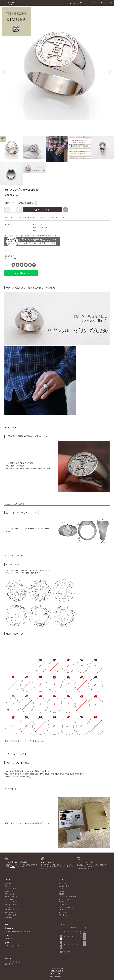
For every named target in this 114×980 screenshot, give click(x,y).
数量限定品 (8, 917)
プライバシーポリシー (66, 899)
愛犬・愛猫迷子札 (10, 912)
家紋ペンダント (9, 891)
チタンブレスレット (10, 896)
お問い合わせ (63, 915)
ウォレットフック (10, 907)
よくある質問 (63, 912)
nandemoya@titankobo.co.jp (14, 946)
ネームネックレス (10, 904)
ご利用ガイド (63, 891)
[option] (57, 63)
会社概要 (61, 894)
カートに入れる (43, 210)
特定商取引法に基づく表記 (67, 896)
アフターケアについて (66, 907)
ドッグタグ (8, 883)
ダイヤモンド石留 (10, 915)
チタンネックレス (10, 889)
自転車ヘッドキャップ (11, 910)
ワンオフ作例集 (64, 886)
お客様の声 (62, 910)
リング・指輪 (11, 258)
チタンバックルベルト (11, 902)
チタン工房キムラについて (67, 883)
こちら (12, 867)
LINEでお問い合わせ (21, 273)
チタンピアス (8, 886)
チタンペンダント (10, 894)
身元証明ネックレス (65, 904)
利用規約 (61, 902)
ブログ (61, 889)
